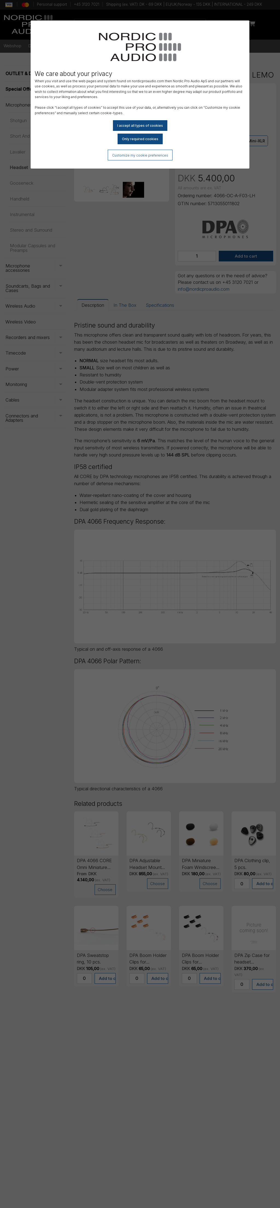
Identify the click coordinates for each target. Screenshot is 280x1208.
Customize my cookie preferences (140, 155)
